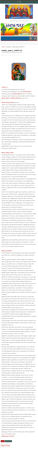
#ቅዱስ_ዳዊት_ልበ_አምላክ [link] (7, 102)
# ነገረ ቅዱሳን (8, 441)
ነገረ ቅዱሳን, (18, 55)
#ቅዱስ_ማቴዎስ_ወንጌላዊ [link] (7, 152)
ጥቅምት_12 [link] (4, 87)
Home (3, 47)
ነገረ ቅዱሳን (8, 47)
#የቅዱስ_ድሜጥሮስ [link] (15, 98)
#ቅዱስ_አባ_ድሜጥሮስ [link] (7, 251)
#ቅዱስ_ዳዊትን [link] (16, 94)
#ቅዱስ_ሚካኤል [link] (27, 91)
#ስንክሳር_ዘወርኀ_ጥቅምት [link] (8, 436)
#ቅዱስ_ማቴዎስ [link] (5, 98)
